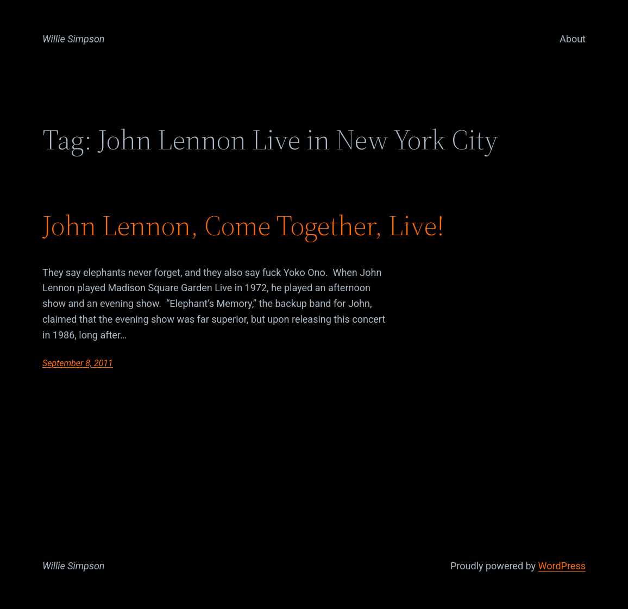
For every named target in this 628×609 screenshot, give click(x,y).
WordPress (562, 566)
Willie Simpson (73, 39)
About (573, 39)
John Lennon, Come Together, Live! (243, 225)
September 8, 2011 (77, 363)
